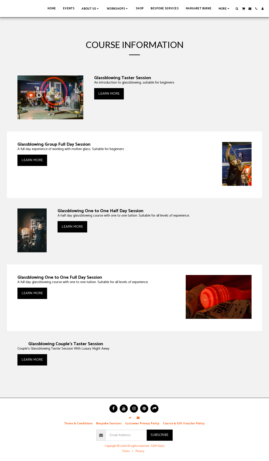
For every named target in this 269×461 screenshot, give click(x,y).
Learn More (109, 94)
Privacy (140, 451)
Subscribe (160, 435)
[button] (90, 9)
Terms (126, 451)
